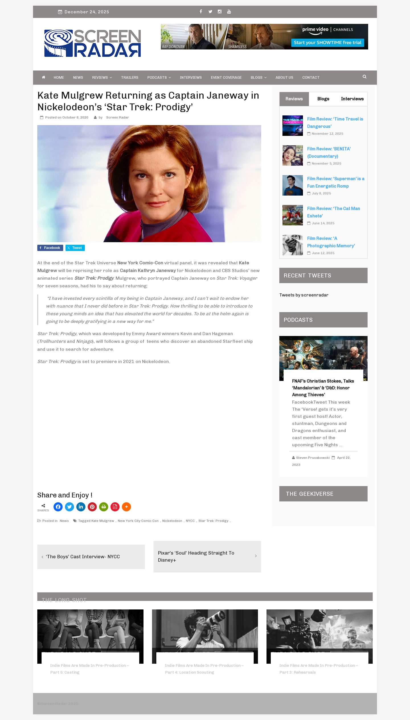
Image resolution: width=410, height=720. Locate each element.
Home (59, 77)
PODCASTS (159, 77)
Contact (311, 77)
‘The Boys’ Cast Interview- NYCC (85, 556)
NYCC (190, 521)
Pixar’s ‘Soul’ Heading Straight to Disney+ (198, 556)
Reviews (102, 77)
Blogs (258, 77)
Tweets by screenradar (304, 295)
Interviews (191, 77)
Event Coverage (226, 77)
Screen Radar (117, 117)
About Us (284, 77)
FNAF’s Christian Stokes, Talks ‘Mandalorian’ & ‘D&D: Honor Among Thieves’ (323, 388)
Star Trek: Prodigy (213, 521)
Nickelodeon (172, 521)
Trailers (129, 77)
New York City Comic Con (138, 521)
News (78, 77)
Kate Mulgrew (102, 521)
